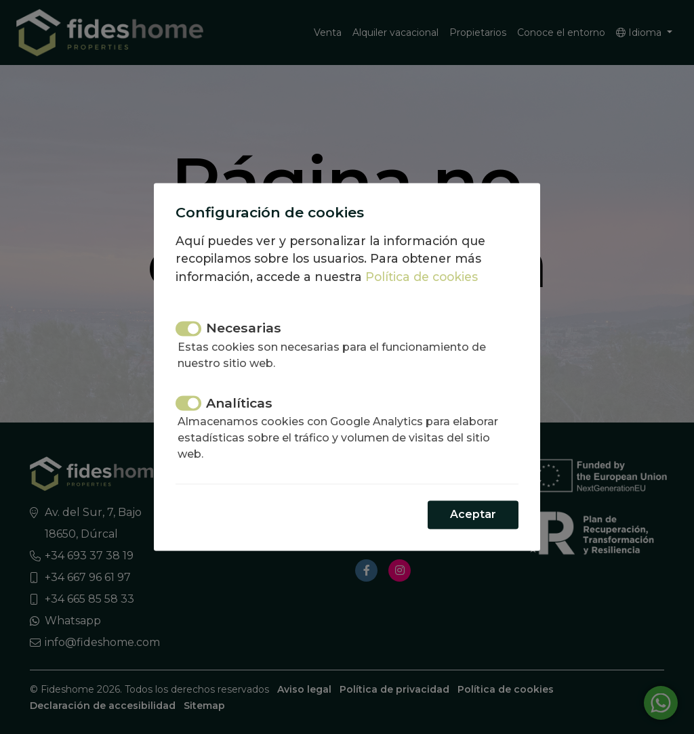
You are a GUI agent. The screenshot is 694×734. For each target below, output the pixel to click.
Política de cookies (421, 276)
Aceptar (473, 515)
